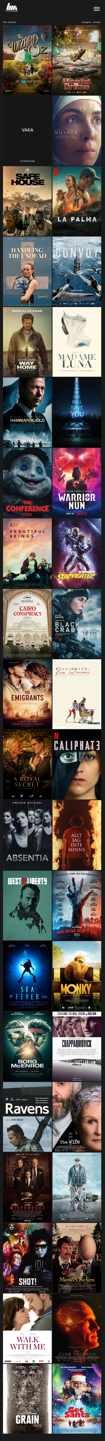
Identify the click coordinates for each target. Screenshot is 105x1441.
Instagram (86, 22)
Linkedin (97, 22)
